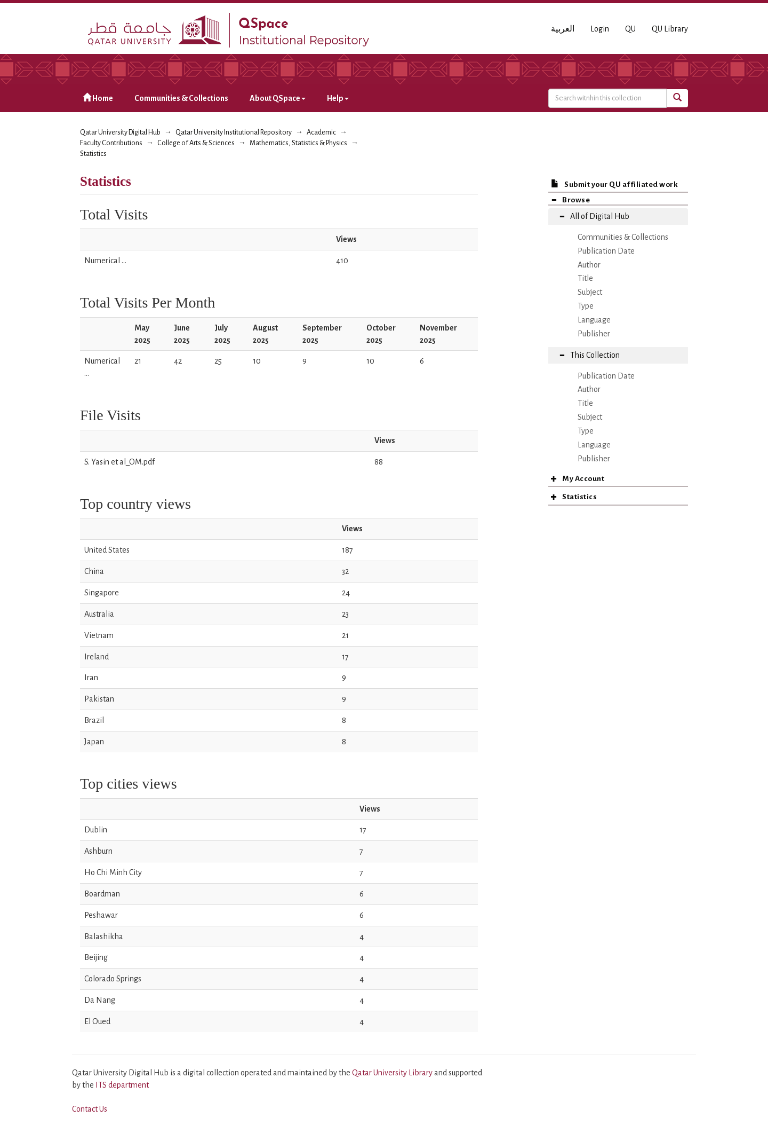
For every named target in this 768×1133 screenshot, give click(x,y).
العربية (562, 29)
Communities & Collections (181, 98)
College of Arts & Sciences (196, 143)
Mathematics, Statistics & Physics (298, 143)
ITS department (122, 1085)
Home (98, 98)
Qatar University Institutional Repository (233, 132)
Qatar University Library (393, 1072)
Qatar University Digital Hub (120, 132)
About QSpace (278, 98)
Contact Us (89, 1109)
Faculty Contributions (111, 143)
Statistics (93, 154)
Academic (321, 132)
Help (338, 98)
